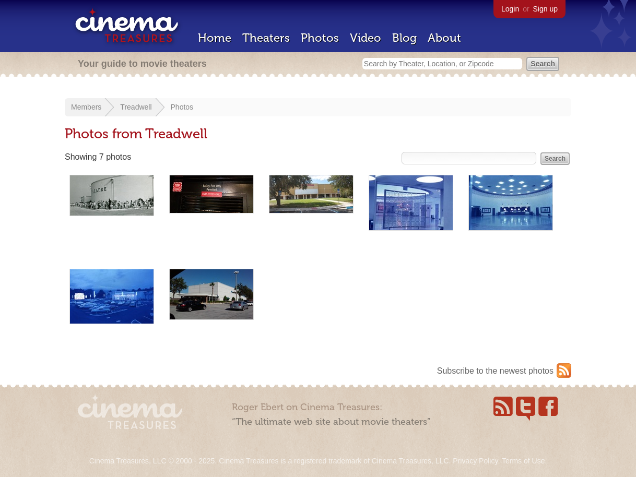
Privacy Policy (475, 461)
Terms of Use (523, 461)
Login (510, 9)
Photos (320, 38)
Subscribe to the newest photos (495, 370)
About (444, 38)
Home (214, 38)
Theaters (266, 38)
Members (86, 107)
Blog (404, 38)
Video (365, 38)
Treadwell (135, 107)
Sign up (545, 9)
